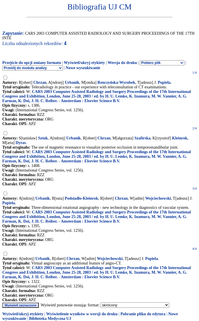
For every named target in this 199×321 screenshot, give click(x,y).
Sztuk (43, 138)
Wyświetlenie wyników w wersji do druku (82, 314)
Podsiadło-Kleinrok (81, 198)
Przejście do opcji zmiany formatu (31, 63)
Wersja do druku (122, 63)
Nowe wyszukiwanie (83, 68)
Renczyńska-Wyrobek (116, 82)
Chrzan (39, 82)
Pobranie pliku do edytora (142, 314)
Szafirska (142, 138)
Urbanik (72, 82)
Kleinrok (179, 138)
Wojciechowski (158, 198)
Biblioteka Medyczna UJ (50, 318)
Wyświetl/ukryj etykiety (84, 63)
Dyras (21, 143)
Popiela (164, 82)
